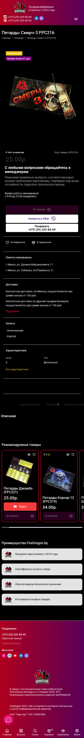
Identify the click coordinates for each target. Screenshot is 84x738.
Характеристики (30, 404)
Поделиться (16, 386)
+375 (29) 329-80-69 (20, 16)
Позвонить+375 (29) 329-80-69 (42, 228)
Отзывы (52, 404)
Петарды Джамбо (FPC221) (18, 490)
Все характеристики (17, 369)
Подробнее (12, 311)
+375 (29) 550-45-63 (20, 20)
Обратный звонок (12, 638)
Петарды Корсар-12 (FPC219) (58, 499)
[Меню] (76, 19)
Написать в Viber (42, 218)
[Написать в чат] (8, 720)
